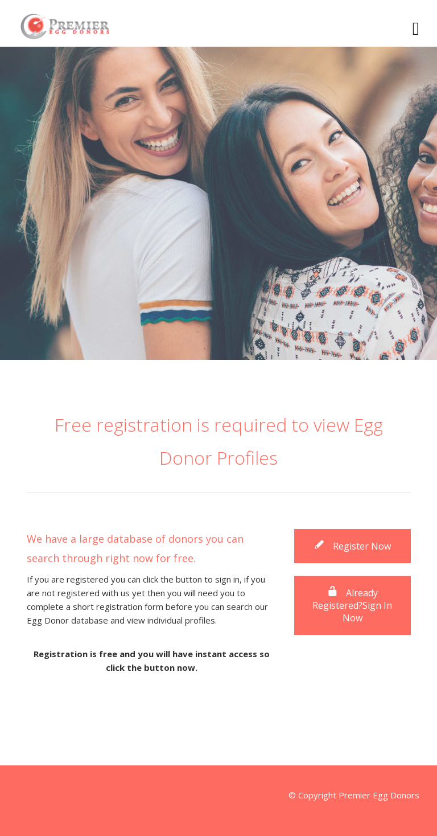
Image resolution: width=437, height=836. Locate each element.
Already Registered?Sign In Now (352, 605)
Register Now (352, 546)
